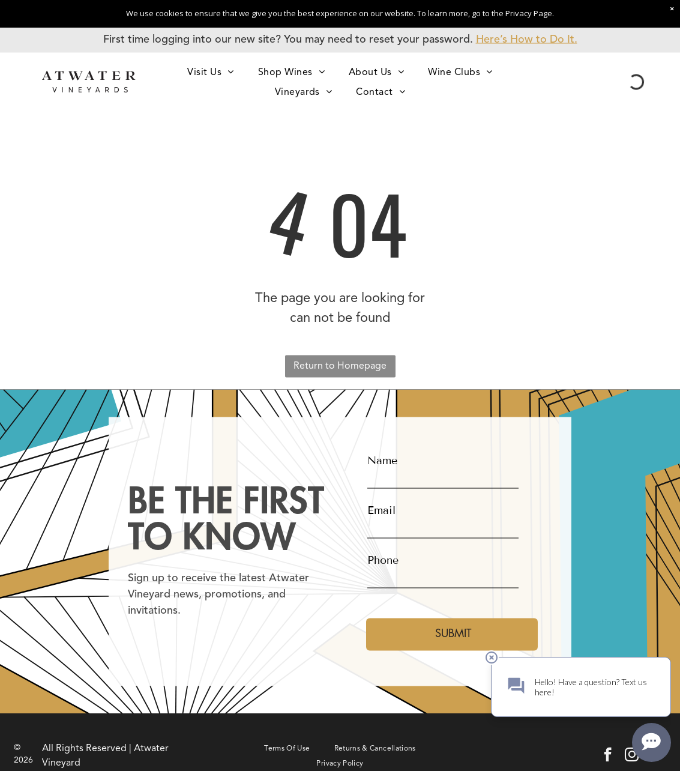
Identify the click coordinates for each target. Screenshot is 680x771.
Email (381, 509)
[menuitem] (210, 72)
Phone (383, 559)
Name (382, 460)
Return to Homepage (340, 366)
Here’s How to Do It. (526, 39)
